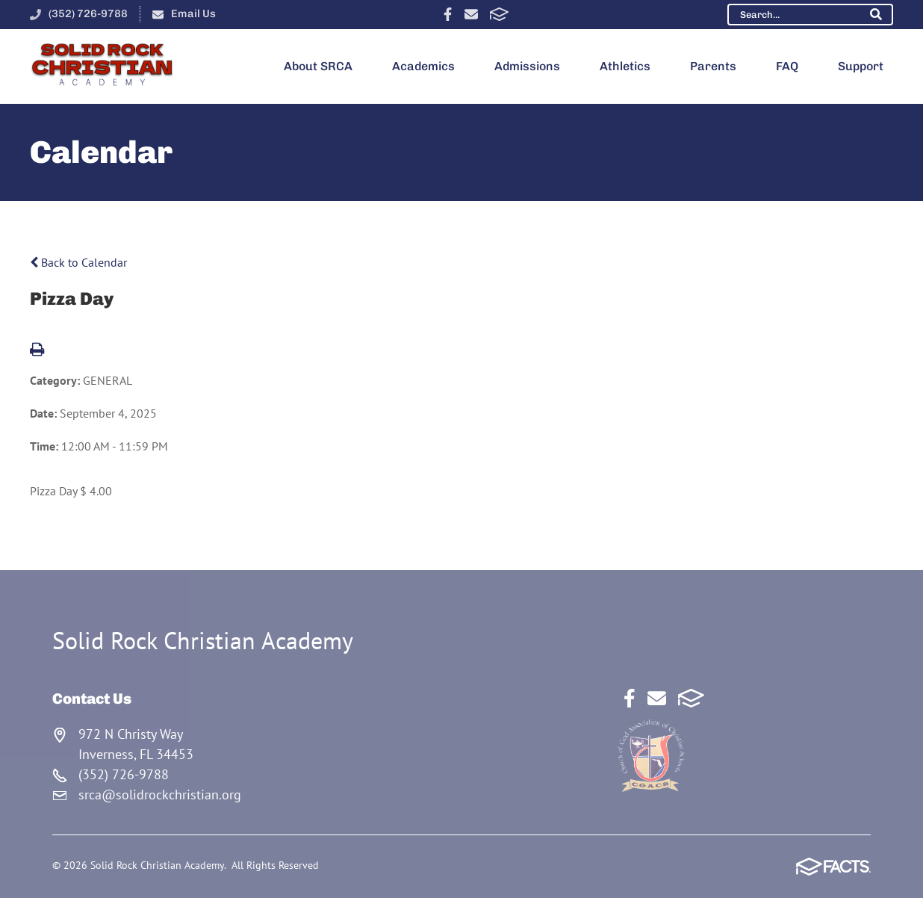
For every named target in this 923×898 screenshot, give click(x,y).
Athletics (625, 66)
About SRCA (318, 66)
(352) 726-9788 (88, 13)
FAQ (787, 66)
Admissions (527, 66)
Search (876, 14)
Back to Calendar (78, 262)
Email (471, 14)
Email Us (193, 13)
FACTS (499, 14)
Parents (713, 66)
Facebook (448, 14)
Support (860, 66)
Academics (423, 66)
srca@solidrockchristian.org (159, 794)
